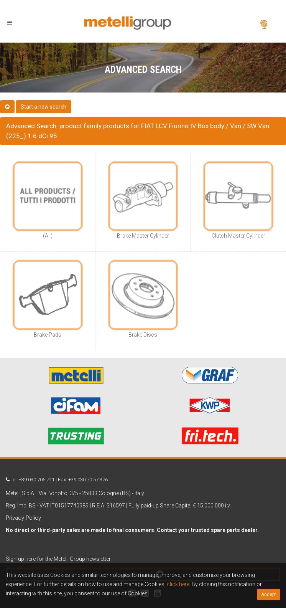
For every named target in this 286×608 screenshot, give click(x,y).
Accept (268, 594)
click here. (179, 584)
